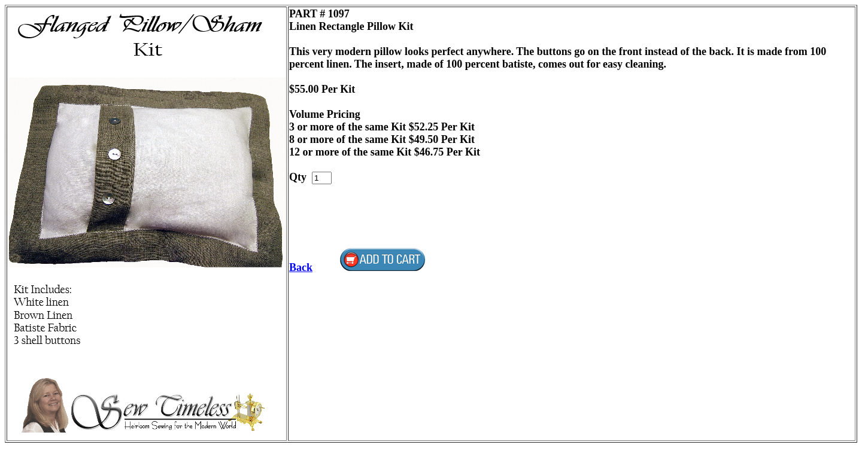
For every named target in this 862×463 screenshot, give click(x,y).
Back (300, 267)
